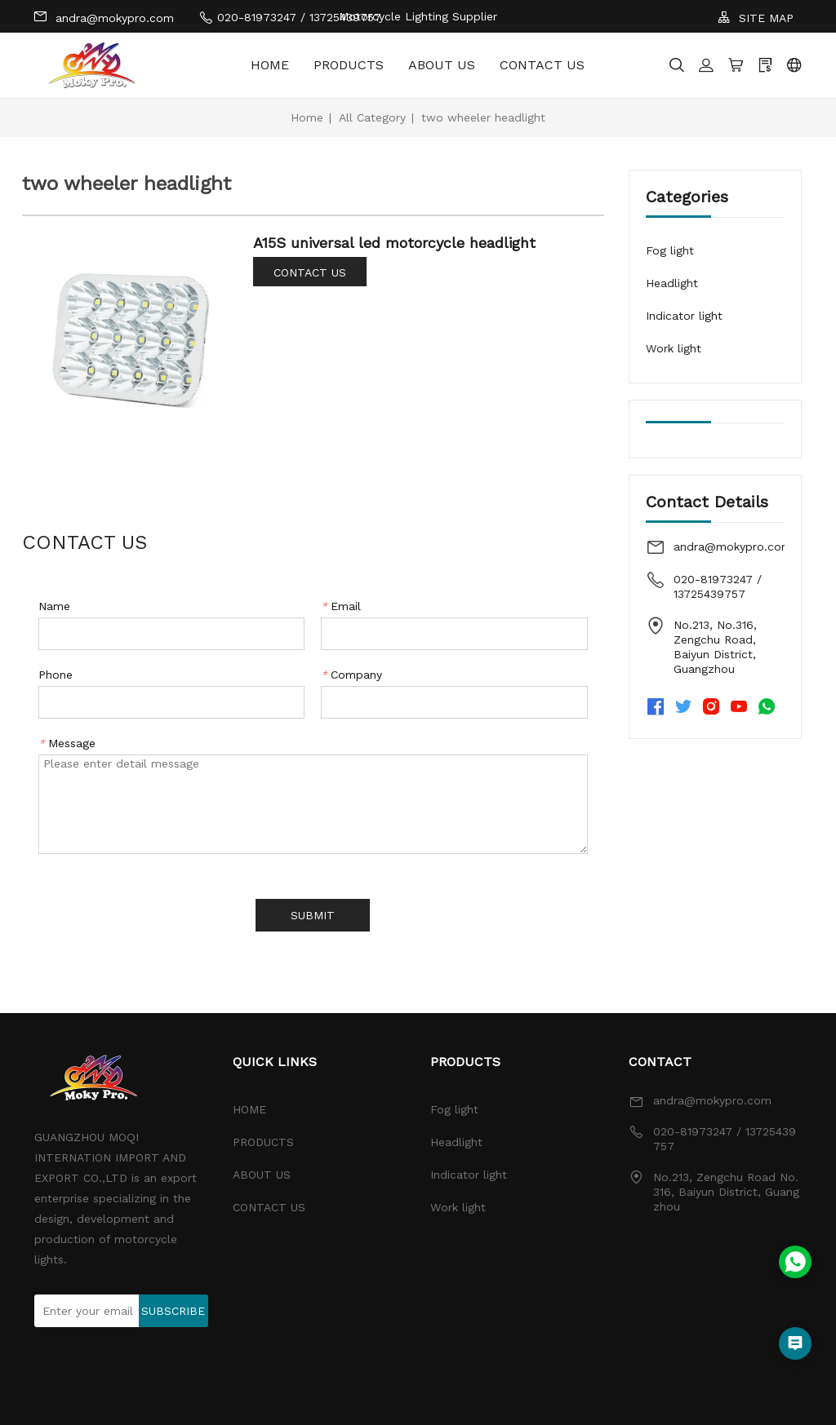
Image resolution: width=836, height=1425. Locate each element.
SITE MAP (756, 17)
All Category (372, 117)
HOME (270, 65)
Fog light (670, 250)
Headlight (672, 283)
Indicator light (684, 315)
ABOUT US (441, 65)
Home (307, 117)
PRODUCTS (349, 65)
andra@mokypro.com (103, 16)
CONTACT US (542, 65)
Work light (673, 348)
